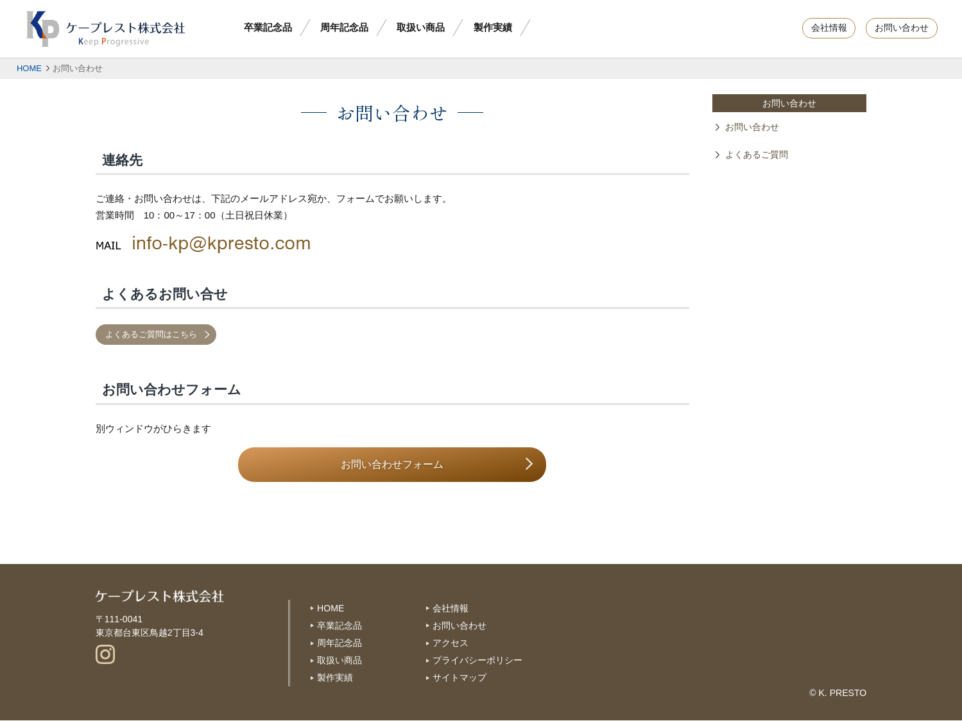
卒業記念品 (268, 27)
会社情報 (829, 28)
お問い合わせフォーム (392, 464)
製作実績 (493, 27)
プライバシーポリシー (477, 660)
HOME (29, 68)
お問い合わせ (902, 28)
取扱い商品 (421, 27)
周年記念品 (344, 27)
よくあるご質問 (756, 155)
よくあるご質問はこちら (151, 334)
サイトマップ (459, 677)
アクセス (450, 643)
